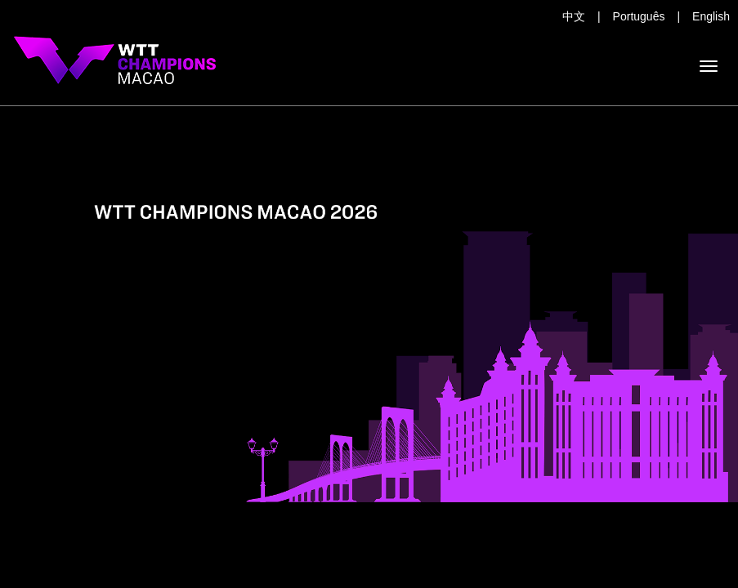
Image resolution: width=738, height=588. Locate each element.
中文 (573, 16)
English (711, 16)
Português (639, 16)
